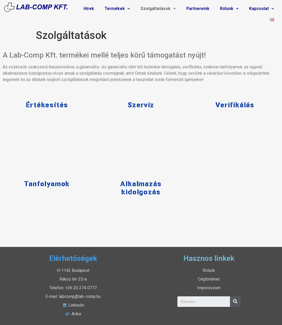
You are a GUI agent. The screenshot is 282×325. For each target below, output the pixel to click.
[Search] (235, 301)
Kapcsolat (261, 8)
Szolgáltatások (158, 8)
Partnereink (197, 8)
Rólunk (229, 8)
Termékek (117, 8)
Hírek (89, 8)
